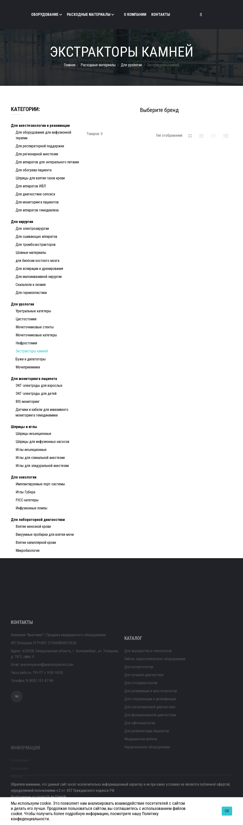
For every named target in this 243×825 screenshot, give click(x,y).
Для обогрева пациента (34, 170)
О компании (135, 14)
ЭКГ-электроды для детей (36, 393)
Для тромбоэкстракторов (36, 244)
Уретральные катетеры (33, 311)
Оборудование (44, 14)
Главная (69, 65)
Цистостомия (26, 319)
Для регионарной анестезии (37, 154)
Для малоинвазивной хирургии (39, 276)
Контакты (160, 14)
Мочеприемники (28, 367)
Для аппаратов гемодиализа (37, 210)
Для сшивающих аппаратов (36, 236)
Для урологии (131, 65)
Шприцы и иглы (24, 427)
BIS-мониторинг (28, 401)
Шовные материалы (31, 252)
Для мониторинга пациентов (37, 202)
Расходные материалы (88, 14)
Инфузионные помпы (31, 508)
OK (227, 811)
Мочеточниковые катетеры (36, 335)
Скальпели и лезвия (31, 284)
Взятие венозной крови (33, 526)
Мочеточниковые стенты (35, 327)
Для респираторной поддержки (40, 146)
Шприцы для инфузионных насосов (42, 441)
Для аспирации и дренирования (39, 268)
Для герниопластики (31, 292)
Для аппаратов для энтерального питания (47, 162)
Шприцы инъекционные (33, 433)
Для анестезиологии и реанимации (40, 125)
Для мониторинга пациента (34, 378)
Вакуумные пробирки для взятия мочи (45, 534)
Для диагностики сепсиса (35, 194)
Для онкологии (23, 477)
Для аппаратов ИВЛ (31, 186)
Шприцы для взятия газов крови (40, 178)
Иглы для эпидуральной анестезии (42, 465)
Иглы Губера (25, 492)
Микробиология (27, 550)
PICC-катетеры (27, 500)
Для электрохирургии (32, 228)
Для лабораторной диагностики (38, 519)
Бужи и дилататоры (31, 359)
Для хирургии (22, 221)
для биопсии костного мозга (37, 260)
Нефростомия (26, 343)
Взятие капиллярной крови (36, 542)
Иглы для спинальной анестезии (40, 457)
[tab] (190, 135)
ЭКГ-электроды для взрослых (39, 385)
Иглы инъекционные (31, 449)
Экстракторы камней (32, 351)
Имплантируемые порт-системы (40, 484)
